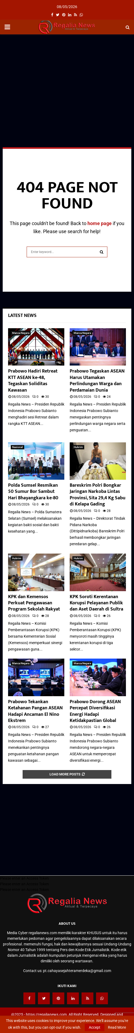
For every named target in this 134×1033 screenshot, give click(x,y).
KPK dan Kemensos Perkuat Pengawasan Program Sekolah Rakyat (34, 603)
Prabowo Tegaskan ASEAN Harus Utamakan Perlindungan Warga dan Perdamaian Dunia (97, 380)
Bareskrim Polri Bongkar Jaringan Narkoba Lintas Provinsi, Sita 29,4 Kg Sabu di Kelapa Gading (97, 494)
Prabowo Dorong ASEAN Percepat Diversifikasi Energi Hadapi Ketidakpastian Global (95, 711)
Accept (94, 1027)
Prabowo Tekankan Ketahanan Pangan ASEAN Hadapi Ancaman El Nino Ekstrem (35, 711)
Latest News (22, 316)
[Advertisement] (67, 77)
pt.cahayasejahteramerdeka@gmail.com (77, 971)
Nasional (17, 447)
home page (99, 223)
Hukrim (78, 447)
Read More (117, 1027)
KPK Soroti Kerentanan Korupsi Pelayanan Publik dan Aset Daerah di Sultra (96, 603)
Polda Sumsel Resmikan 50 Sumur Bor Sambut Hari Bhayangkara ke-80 (33, 491)
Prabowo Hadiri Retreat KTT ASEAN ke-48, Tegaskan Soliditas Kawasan (33, 380)
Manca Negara (20, 332)
